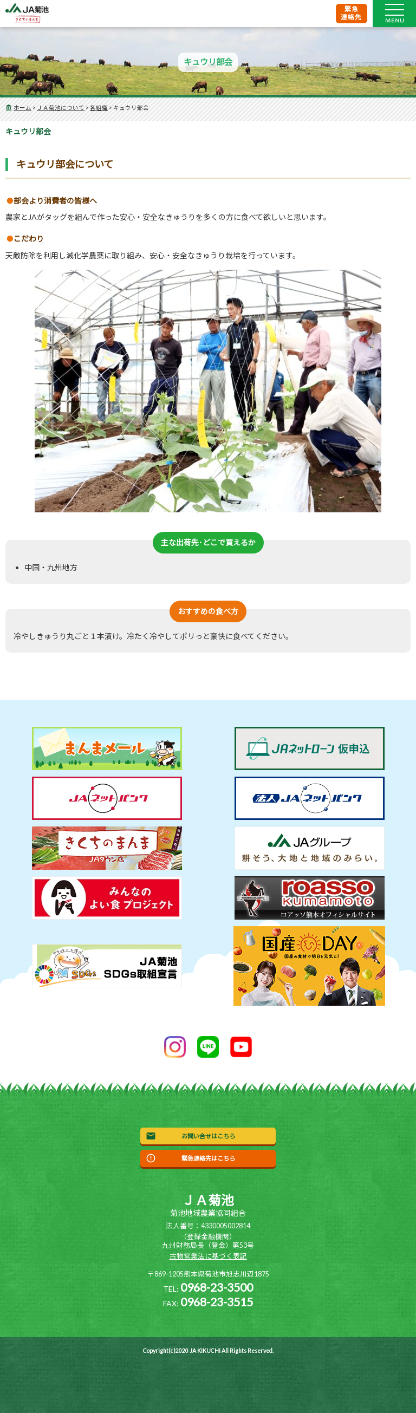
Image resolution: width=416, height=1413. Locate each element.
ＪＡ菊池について (60, 108)
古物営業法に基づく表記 (208, 1256)
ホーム (22, 108)
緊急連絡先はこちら (208, 1158)
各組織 (99, 108)
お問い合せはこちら (208, 1135)
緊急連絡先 (351, 13)
